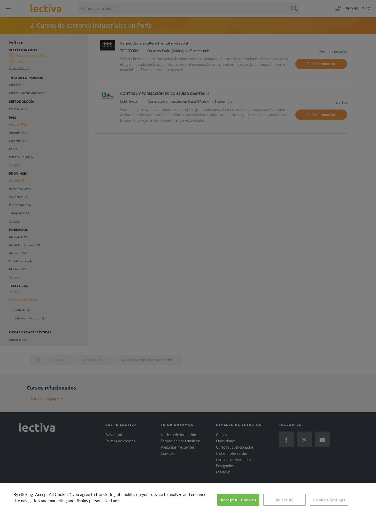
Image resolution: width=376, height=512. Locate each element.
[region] (188, 497)
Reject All (285, 499)
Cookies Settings (329, 499)
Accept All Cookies (238, 499)
